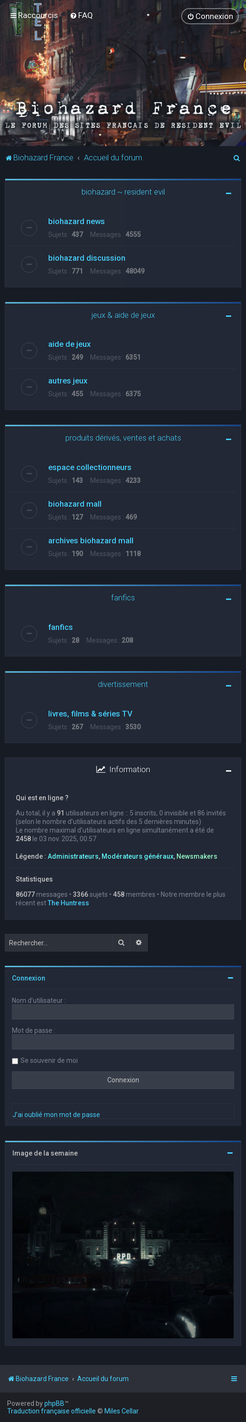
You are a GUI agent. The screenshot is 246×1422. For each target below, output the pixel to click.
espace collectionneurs (90, 466)
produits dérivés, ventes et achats (123, 437)
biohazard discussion (86, 257)
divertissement (123, 683)
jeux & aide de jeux (123, 314)
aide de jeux (69, 343)
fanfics (123, 597)
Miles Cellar (121, 1411)
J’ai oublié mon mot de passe (56, 1114)
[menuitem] (81, 15)
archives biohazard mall (90, 540)
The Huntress (68, 902)
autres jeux (67, 380)
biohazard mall (75, 503)
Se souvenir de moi (49, 1060)
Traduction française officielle (51, 1411)
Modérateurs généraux (138, 856)
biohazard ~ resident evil (123, 191)
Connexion (28, 977)
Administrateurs (73, 856)
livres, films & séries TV (90, 713)
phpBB (54, 1403)
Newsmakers (196, 856)
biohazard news (76, 221)
